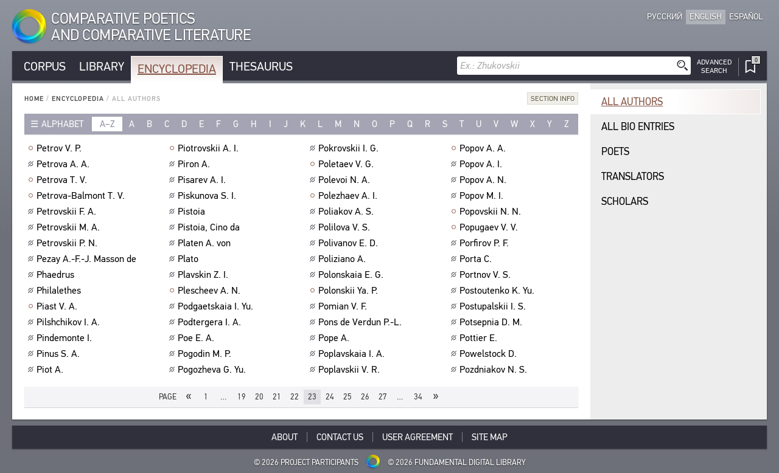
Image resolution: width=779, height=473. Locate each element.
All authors (632, 101)
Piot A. (51, 369)
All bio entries (637, 126)
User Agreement (417, 437)
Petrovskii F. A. (68, 211)
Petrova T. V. (63, 179)
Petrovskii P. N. (68, 243)
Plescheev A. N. (210, 290)
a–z (107, 124)
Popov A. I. (482, 164)
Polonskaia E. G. (352, 274)
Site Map (490, 437)
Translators (632, 176)
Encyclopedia (177, 69)
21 (277, 396)
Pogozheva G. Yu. (213, 369)
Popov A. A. (484, 148)
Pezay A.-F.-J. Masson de (88, 259)
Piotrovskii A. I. (210, 148)
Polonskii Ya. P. (349, 290)
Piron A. (195, 164)
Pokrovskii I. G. (350, 148)
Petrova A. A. (65, 164)
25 (347, 396)
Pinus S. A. (60, 353)
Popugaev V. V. (490, 227)
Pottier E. (479, 338)
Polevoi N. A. (345, 179)
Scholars (624, 201)
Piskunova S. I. (208, 195)
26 (365, 396)
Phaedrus (57, 274)
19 (241, 396)
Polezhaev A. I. (349, 195)
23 (312, 396)
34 (418, 396)
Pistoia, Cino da (210, 227)
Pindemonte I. (66, 338)
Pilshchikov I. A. (70, 322)
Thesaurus (261, 67)
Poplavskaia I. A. (353, 353)
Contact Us (339, 437)
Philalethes (60, 290)
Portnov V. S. (486, 274)
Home (34, 99)
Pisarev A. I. (203, 179)
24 (330, 396)
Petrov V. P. (61, 148)
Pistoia (193, 211)
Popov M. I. (482, 195)
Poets (615, 151)
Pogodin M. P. (206, 353)
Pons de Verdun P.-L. (361, 322)
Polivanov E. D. (349, 243)
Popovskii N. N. (491, 211)
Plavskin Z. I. (204, 274)
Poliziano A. (343, 259)
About (284, 437)
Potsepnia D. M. (492, 322)
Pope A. (335, 338)
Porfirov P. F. (485, 243)
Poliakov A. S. (347, 211)
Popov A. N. (484, 179)
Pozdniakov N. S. (494, 369)
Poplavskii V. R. (350, 369)
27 (383, 396)
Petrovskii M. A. (70, 227)
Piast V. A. (58, 306)
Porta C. (477, 259)
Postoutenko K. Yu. (498, 290)
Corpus (45, 67)
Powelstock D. (489, 353)
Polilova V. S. (345, 227)
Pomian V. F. (344, 306)
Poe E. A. (197, 338)
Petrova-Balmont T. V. (82, 195)
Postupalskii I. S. (494, 306)
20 (259, 396)
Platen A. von (206, 243)
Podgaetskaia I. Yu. (217, 306)
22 (294, 396)
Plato (189, 259)
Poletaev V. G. (347, 164)
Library (101, 67)
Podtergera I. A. (211, 322)
